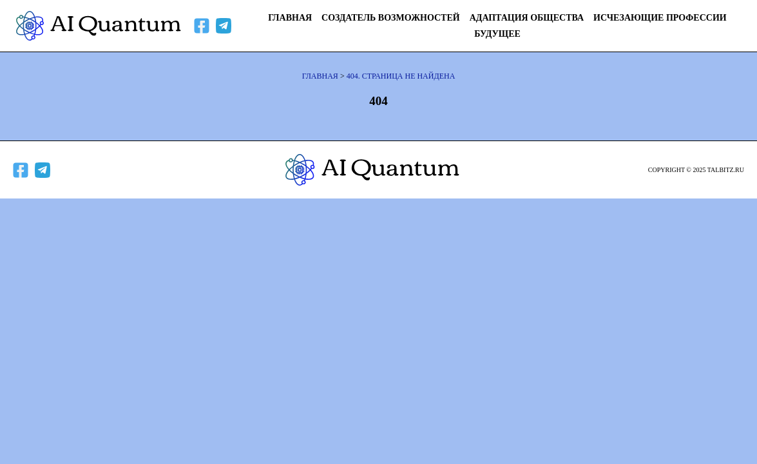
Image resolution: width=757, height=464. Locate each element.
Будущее (497, 34)
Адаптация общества (527, 18)
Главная (290, 18)
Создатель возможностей (390, 18)
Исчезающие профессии (660, 18)
